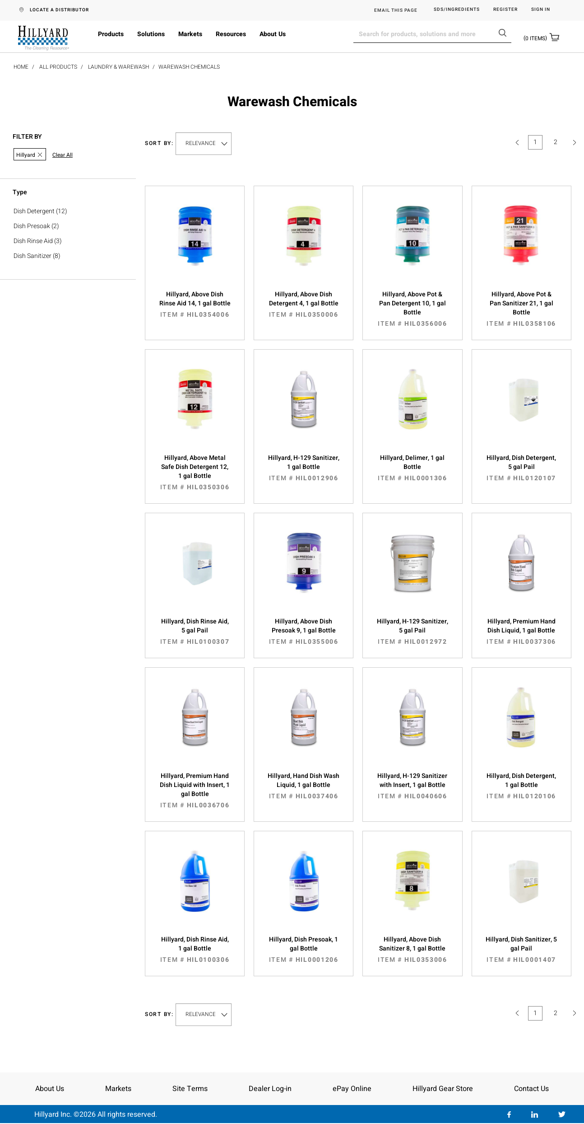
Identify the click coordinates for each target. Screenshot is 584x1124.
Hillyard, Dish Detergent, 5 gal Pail (521, 468)
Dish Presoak (32, 226)
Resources (231, 34)
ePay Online (352, 1088)
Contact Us (531, 1088)
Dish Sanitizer (32, 256)
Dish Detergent (34, 211)
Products (111, 34)
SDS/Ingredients (457, 10)
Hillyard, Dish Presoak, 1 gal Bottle (303, 950)
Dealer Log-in (270, 1088)
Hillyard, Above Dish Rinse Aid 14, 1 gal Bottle (195, 304)
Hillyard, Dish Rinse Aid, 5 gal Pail (195, 631)
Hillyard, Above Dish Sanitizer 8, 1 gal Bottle (412, 950)
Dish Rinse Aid (33, 241)
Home (21, 67)
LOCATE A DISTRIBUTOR (59, 10)
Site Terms (190, 1088)
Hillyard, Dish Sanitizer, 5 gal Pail (521, 950)
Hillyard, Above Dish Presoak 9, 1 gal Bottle (303, 631)
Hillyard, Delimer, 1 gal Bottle (412, 468)
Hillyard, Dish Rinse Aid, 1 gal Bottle (195, 950)
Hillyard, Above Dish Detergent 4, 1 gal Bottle (303, 304)
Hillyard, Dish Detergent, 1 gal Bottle (521, 786)
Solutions (151, 34)
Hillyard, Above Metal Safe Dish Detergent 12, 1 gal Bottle (195, 472)
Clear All (62, 155)
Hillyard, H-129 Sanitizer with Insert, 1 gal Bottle (412, 786)
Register (505, 10)
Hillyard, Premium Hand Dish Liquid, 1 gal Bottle (521, 631)
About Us (273, 34)
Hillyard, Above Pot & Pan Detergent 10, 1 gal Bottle (412, 309)
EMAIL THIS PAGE (395, 10)
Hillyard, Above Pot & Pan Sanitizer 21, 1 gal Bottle (521, 309)
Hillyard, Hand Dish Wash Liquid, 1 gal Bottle (303, 786)
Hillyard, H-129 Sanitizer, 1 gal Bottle (303, 468)
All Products (58, 67)
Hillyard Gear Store (443, 1088)
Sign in (540, 10)
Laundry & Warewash (118, 67)
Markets (190, 34)
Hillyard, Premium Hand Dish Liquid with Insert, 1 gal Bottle (195, 790)
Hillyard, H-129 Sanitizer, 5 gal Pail (412, 631)
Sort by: (159, 143)
